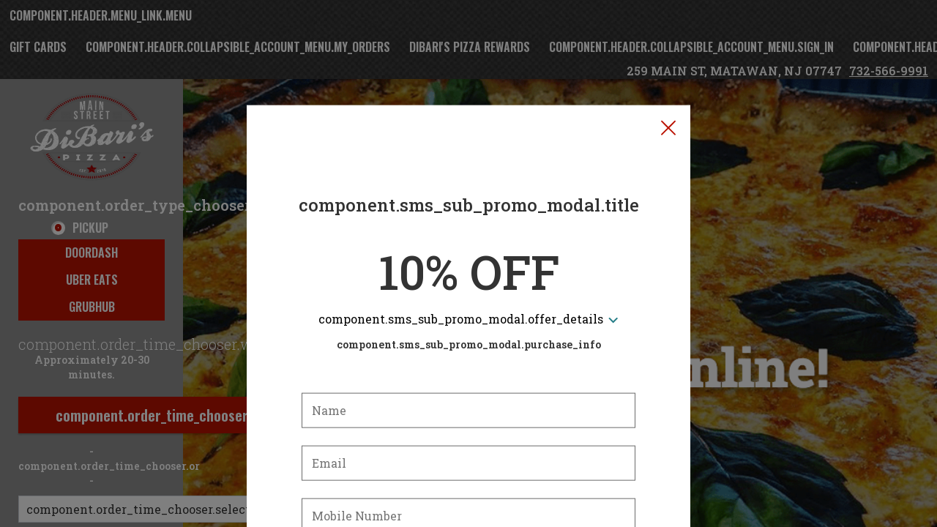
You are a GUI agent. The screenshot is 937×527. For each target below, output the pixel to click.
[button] (668, 59)
